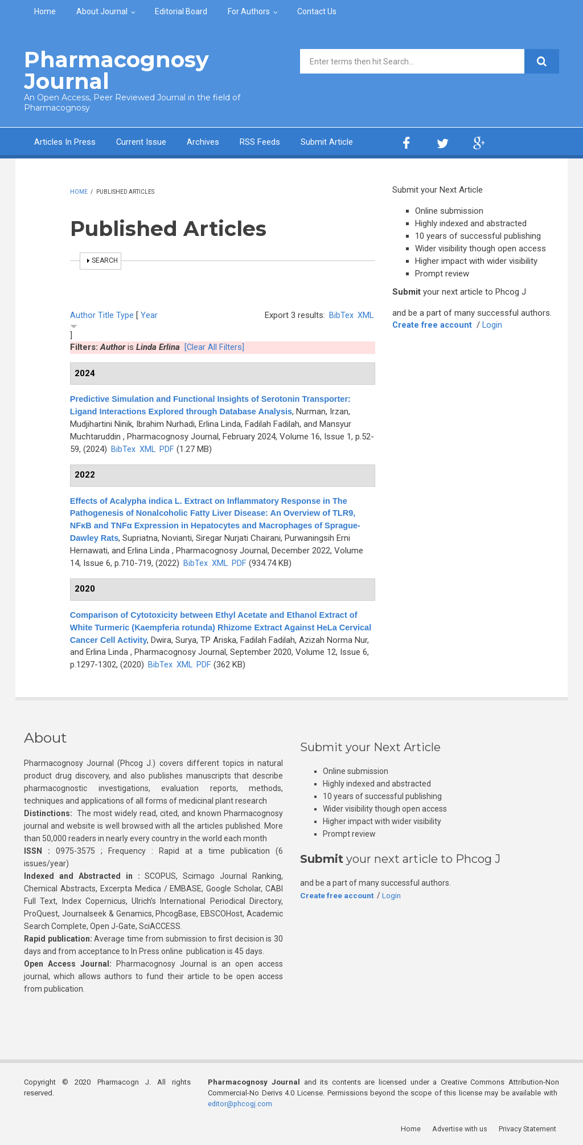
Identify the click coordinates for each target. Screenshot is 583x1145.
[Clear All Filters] (214, 346)
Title (106, 314)
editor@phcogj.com (241, 1102)
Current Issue (141, 141)
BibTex (341, 314)
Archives (203, 141)
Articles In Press (65, 141)
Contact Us (316, 11)
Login (495, 324)
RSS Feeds (260, 141)
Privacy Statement (530, 1127)
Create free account (433, 324)
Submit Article (327, 141)
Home (45, 11)
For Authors (249, 11)
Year (149, 314)
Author (83, 314)
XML (365, 314)
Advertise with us (462, 1127)
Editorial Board (181, 11)
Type (125, 314)
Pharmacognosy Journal (111, 70)
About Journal (102, 11)
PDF (167, 448)
